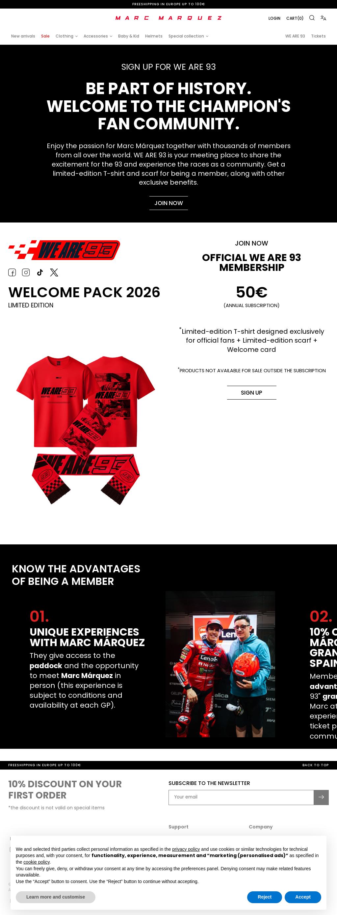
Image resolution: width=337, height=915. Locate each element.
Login (274, 18)
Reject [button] (265, 897)
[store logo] (168, 18)
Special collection (186, 36)
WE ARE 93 (295, 36)
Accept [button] (303, 897)
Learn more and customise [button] (55, 897)
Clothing (64, 36)
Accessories (96, 36)
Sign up (250, 394)
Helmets (154, 36)
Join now (168, 203)
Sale (45, 36)
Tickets (318, 36)
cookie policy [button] (36, 862)
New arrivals (23, 36)
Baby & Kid (128, 36)
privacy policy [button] (186, 849)
